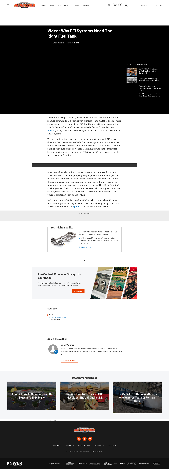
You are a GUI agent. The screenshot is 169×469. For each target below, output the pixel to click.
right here (77, 206)
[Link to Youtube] (126, 5)
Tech (59, 5)
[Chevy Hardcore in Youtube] (90, 439)
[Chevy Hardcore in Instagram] (79, 439)
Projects (67, 5)
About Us (56, 445)
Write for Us (99, 445)
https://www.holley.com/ (58, 317)
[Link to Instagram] (115, 5)
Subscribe (78, 291)
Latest (43, 5)
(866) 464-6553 (54, 320)
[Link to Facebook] (120, 5)
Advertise (112, 445)
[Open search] (109, 5)
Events (76, 5)
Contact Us (69, 445)
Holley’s (51, 130)
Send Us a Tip (84, 445)
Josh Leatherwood (85, 247)
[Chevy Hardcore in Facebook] (84, 439)
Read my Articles (69, 360)
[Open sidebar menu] (8, 5)
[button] (49, 162)
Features (86, 5)
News (52, 5)
